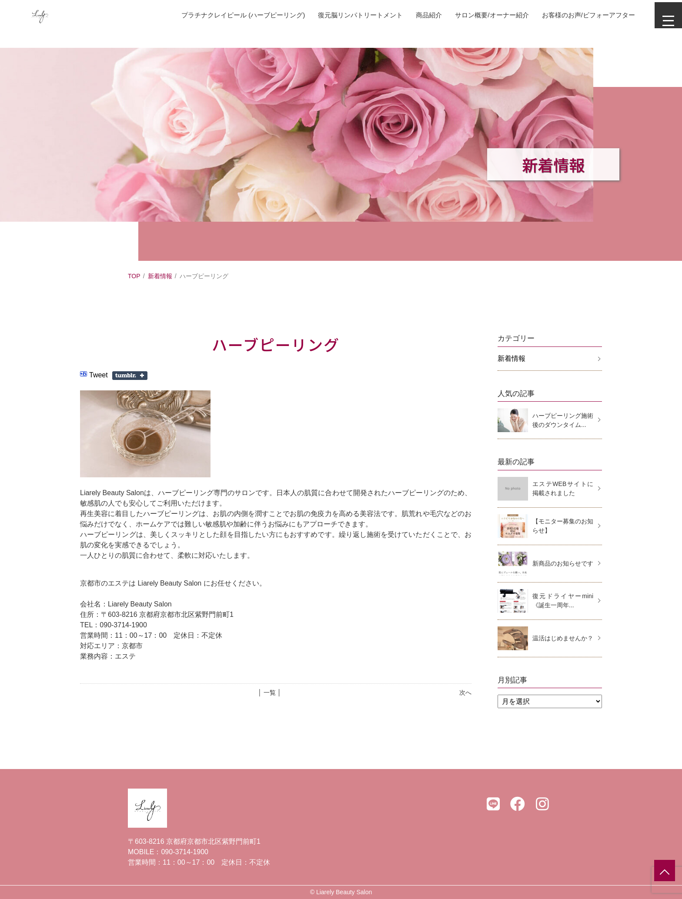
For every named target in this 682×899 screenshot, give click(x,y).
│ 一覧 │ (269, 692)
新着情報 (160, 276)
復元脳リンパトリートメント (337, 15)
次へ (465, 692)
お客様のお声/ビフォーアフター (578, 15)
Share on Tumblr (129, 375)
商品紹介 (410, 15)
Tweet (98, 375)
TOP (134, 276)
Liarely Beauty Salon (344, 892)
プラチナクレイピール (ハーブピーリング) (213, 15)
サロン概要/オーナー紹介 (476, 15)
